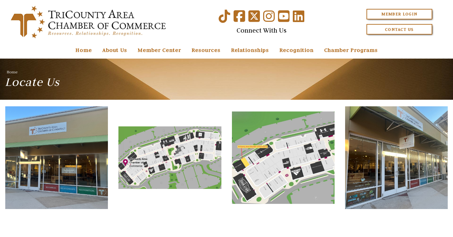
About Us (114, 50)
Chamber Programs (351, 50)
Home (83, 50)
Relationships (250, 50)
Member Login (399, 14)
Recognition (296, 50)
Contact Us (399, 29)
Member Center (159, 50)
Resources (205, 50)
